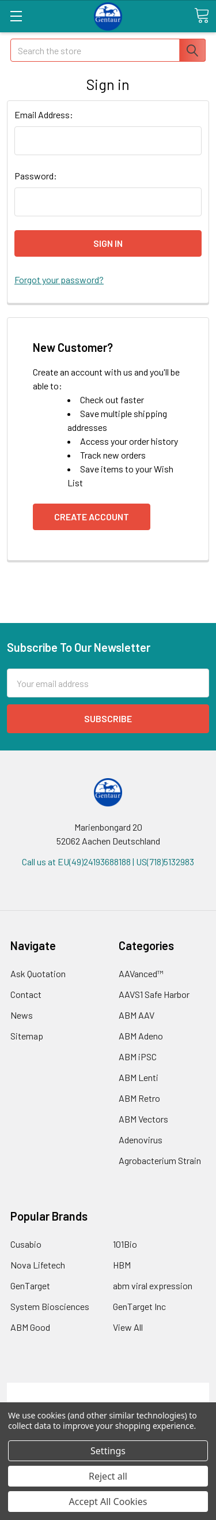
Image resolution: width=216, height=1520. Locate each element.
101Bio (125, 1243)
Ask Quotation (38, 973)
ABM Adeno (141, 1035)
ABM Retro (139, 1098)
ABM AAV (136, 1014)
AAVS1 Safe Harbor (154, 994)
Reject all (108, 1476)
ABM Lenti (138, 1077)
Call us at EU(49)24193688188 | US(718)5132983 (108, 861)
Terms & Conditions (108, 1389)
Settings (108, 1450)
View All (128, 1327)
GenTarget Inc (139, 1306)
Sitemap (26, 1035)
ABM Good (30, 1327)
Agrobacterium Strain (160, 1160)
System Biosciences (49, 1306)
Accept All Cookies (108, 1501)
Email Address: (43, 114)
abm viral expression (152, 1285)
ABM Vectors (143, 1118)
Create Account (91, 516)
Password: (35, 175)
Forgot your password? (59, 279)
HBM (122, 1264)
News (21, 1014)
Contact (25, 994)
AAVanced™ (141, 973)
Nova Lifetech (37, 1264)
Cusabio (25, 1243)
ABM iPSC (138, 1056)
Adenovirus (140, 1139)
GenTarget (30, 1285)
